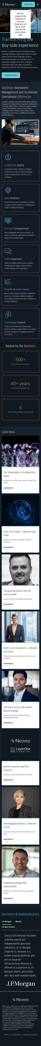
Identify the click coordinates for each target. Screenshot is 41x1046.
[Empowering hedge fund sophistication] (20, 875)
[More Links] (38, 4)
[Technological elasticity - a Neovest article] (20, 816)
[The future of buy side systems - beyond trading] (20, 699)
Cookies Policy (16, 1035)
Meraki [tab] (18, 922)
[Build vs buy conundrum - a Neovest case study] (20, 640)
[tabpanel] (20, 960)
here (20, 35)
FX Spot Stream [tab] (8, 927)
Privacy (6, 1035)
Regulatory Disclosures (30, 1035)
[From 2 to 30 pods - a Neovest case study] (20, 524)
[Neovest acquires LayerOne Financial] (20, 757)
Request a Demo (11, 75)
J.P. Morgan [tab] (6, 922)
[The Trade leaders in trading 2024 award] (20, 464)
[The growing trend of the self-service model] (20, 582)
